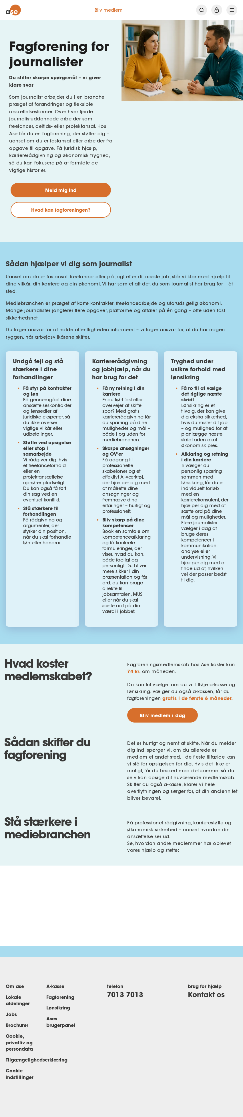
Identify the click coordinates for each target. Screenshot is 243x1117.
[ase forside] (13, 10)
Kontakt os (206, 994)
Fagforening (60, 997)
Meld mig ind (60, 190)
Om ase (15, 986)
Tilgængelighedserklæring (36, 1060)
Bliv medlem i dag (162, 715)
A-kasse (55, 986)
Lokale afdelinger (18, 1000)
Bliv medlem (109, 10)
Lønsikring (58, 1008)
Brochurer (17, 1025)
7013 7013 (125, 994)
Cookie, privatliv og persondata (19, 1042)
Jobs (11, 1014)
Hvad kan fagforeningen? (60, 210)
